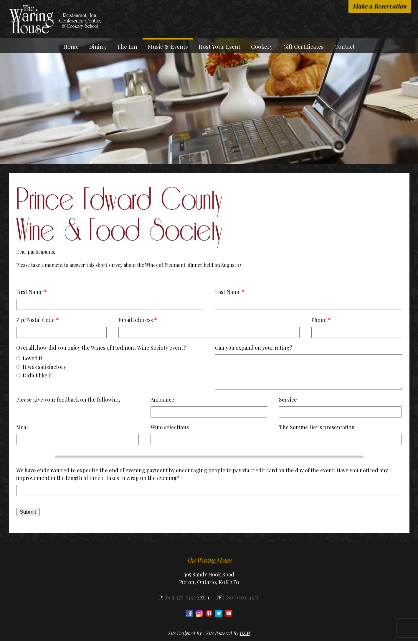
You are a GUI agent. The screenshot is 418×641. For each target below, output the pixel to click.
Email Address (135, 319)
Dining (97, 46)
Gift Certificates (303, 46)
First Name (29, 291)
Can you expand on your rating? (253, 347)
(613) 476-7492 (180, 597)
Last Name (228, 291)
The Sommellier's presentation (317, 427)
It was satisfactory (44, 366)
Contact (344, 46)
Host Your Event (219, 46)
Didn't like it (37, 375)
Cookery (262, 46)
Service (288, 399)
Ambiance (162, 399)
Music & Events (168, 46)
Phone (319, 319)
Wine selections (170, 427)
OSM (245, 633)
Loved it (32, 358)
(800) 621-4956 (242, 597)
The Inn (127, 46)
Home (71, 46)
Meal (22, 427)
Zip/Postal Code (35, 319)
